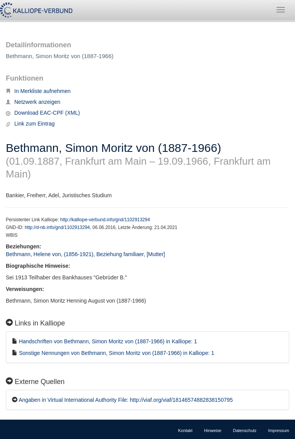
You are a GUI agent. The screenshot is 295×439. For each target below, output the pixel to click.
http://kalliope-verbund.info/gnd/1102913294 (105, 219)
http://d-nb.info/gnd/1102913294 (57, 227)
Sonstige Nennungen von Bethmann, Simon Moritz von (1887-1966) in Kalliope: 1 (116, 353)
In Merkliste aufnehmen (38, 91)
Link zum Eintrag (30, 124)
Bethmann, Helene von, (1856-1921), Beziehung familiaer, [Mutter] (85, 254)
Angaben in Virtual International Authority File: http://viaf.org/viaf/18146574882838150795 (126, 400)
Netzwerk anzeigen (33, 102)
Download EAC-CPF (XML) (43, 113)
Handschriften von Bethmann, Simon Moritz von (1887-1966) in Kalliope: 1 (108, 341)
